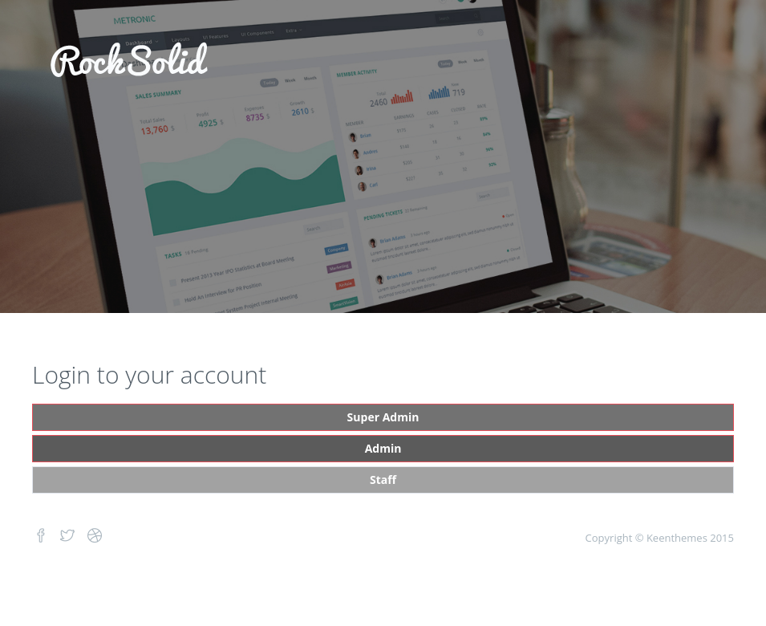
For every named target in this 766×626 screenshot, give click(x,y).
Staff (383, 479)
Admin (383, 448)
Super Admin (383, 417)
